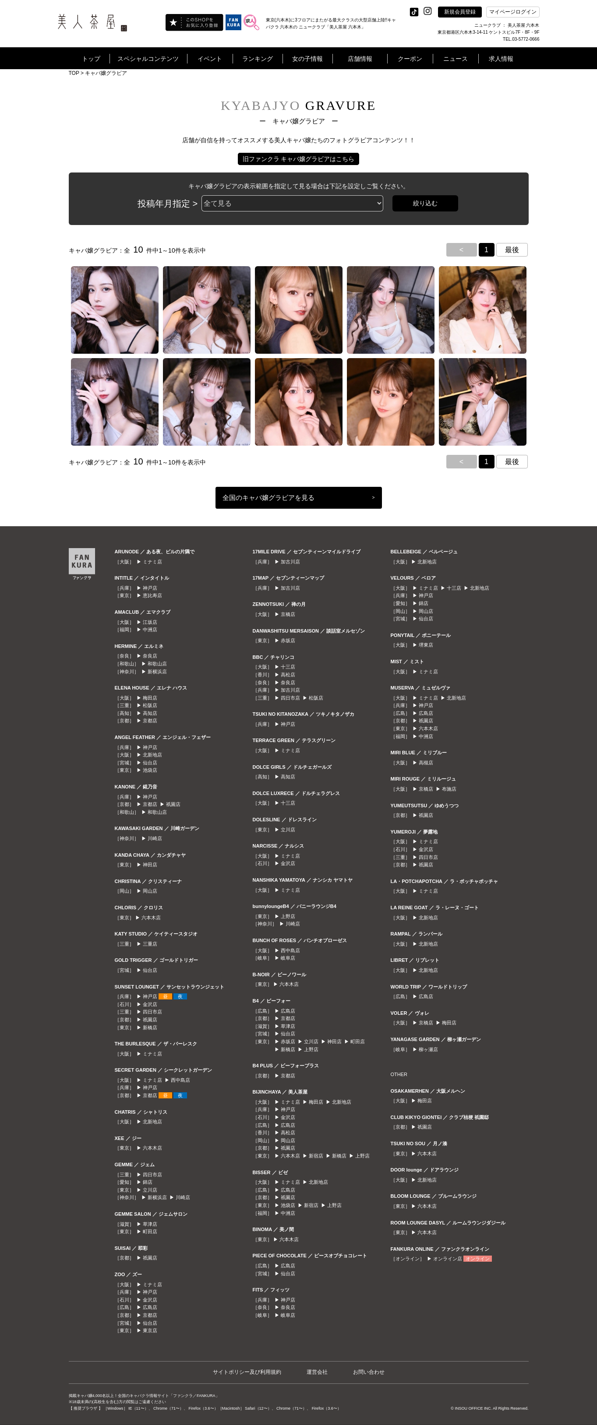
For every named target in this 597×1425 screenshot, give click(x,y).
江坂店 (150, 622)
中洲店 (150, 629)
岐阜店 (288, 958)
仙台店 (150, 762)
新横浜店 (157, 671)
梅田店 (150, 697)
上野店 (288, 916)
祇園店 (173, 804)
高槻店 (426, 762)
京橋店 (288, 614)
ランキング (257, 58)
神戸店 (150, 588)
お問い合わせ (369, 1372)
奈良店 (150, 655)
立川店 (150, 1190)
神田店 (150, 864)
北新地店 (152, 754)
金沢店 (150, 1004)
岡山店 (150, 891)
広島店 (150, 1307)
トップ (91, 58)
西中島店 (180, 1080)
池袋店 (150, 770)
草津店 (150, 1224)
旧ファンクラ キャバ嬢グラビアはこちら (299, 158)
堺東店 (426, 644)
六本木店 (151, 917)
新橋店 (150, 1027)
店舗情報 (360, 58)
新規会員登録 (460, 12)
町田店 (150, 1231)
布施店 (449, 789)
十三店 (288, 666)
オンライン (478, 1258)
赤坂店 (288, 640)
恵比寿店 (152, 595)
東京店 (150, 1330)
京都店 (150, 720)
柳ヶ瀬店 (428, 1049)
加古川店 (290, 561)
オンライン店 (447, 1258)
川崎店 (155, 838)
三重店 (150, 943)
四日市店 (152, 1011)
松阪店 (150, 705)
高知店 (150, 713)
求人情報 (501, 58)
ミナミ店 (152, 561)
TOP (74, 73)
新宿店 (316, 1155)
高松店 (288, 674)
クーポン (410, 58)
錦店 (147, 1182)
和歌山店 (157, 663)
